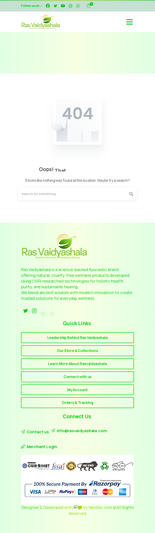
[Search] (71, 194)
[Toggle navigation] (129, 22)
